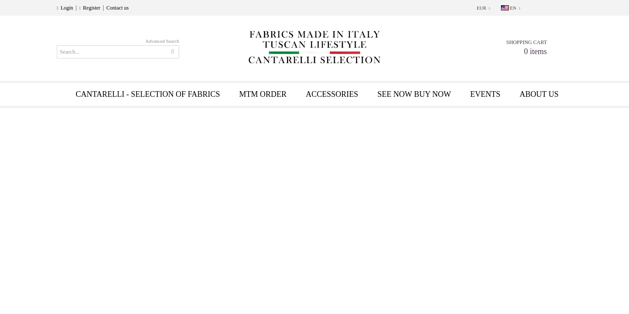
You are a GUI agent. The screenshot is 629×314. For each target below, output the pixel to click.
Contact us (118, 8)
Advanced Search (162, 41)
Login (67, 8)
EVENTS (485, 94)
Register (91, 8)
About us (539, 94)
